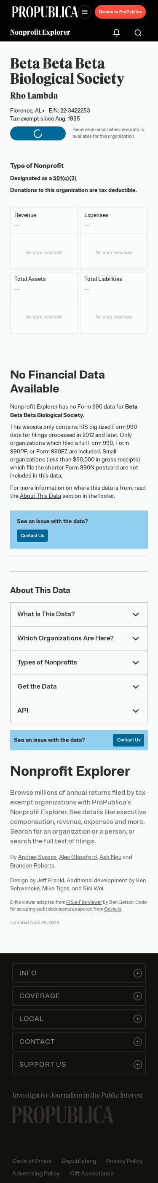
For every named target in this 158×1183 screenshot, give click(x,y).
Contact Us (32, 535)
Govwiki (112, 909)
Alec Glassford (78, 857)
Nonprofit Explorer (40, 32)
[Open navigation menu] (84, 12)
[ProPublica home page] (62, 1114)
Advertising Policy (36, 1173)
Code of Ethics (31, 1161)
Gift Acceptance (92, 1173)
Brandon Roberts (32, 865)
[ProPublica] (45, 12)
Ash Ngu (110, 857)
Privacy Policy (124, 1161)
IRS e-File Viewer (84, 902)
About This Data (40, 496)
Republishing (79, 1161)
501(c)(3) (65, 178)
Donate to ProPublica (120, 11)
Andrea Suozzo (37, 857)
